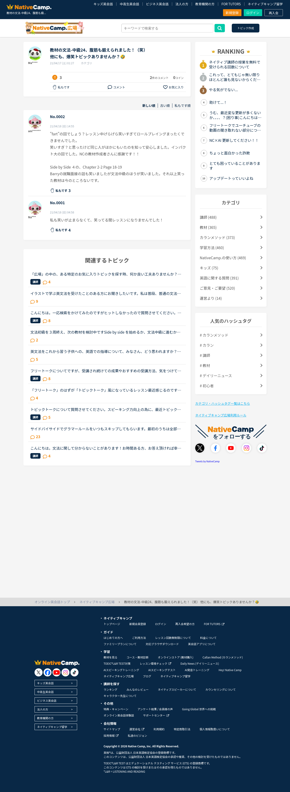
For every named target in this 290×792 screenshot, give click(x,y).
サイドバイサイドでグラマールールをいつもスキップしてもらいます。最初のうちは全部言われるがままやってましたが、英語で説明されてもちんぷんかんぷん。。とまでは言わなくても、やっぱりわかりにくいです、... (106, 428)
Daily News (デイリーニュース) (199, 663)
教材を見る (110, 657)
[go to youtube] (56, 672)
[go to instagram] (65, 672)
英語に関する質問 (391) (219, 278)
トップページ (112, 624)
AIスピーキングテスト (161, 670)
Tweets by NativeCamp (207, 461)
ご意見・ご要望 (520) (217, 288)
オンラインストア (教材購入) (175, 657)
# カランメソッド (214, 335)
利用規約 (159, 729)
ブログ (147, 676)
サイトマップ (112, 729)
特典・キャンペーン (116, 709)
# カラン (207, 345)
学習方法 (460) (212, 247)
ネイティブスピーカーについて (177, 689)
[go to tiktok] (74, 672)
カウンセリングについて (220, 689)
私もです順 (183, 105)
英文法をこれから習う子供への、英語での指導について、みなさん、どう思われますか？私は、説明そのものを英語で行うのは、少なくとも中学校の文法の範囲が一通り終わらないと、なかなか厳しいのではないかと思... (105, 351)
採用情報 (111, 735)
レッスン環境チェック (155, 663)
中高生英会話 (129, 4)
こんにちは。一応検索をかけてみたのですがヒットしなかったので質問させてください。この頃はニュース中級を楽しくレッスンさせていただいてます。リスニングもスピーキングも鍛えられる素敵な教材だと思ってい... (105, 312)
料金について (208, 638)
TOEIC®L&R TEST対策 (117, 663)
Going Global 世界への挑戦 (199, 709)
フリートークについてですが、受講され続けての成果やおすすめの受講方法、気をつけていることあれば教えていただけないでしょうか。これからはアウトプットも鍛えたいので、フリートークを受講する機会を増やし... (105, 370)
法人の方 (181, 4)
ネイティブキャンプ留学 (265, 4)
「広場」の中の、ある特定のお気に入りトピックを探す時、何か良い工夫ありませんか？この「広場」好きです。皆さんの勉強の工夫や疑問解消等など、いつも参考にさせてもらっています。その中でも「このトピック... (105, 274)
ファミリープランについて (120, 644)
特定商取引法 (182, 729)
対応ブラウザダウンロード (162, 644)
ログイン (252, 12)
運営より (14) (211, 298)
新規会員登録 (137, 624)
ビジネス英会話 (157, 4)
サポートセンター (156, 715)
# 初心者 (207, 385)
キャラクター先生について (120, 696)
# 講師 (205, 355)
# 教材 (205, 365)
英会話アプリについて (202, 644)
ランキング (110, 689)
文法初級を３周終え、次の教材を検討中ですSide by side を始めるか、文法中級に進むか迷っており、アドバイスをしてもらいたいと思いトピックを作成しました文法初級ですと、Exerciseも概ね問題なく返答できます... (106, 332)
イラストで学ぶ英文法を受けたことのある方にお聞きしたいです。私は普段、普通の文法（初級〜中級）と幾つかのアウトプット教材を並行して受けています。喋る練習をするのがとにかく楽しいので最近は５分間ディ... (105, 293)
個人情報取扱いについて (215, 729)
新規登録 (232, 12)
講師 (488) (208, 217)
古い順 (165, 105)
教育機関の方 (205, 4)
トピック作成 (245, 28)
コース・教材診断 (137, 657)
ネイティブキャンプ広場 (119, 676)
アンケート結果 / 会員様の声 (155, 709)
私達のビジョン (137, 735)
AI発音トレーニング (197, 670)
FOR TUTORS (231, 4)
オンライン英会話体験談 (119, 715)
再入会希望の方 (185, 624)
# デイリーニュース (216, 375)
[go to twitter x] (39, 672)
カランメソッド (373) (217, 237)
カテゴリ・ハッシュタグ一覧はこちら (222, 403)
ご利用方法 (139, 638)
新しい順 (148, 105)
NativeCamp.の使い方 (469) (223, 257)
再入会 (273, 13)
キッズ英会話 (103, 4)
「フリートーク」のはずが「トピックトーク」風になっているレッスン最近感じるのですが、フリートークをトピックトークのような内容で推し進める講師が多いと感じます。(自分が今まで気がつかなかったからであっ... (106, 390)
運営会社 (136, 729)
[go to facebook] (48, 672)
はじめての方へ (113, 638)
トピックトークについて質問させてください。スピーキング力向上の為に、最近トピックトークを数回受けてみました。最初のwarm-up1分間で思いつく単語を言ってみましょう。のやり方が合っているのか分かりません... (105, 409)
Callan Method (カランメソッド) (223, 657)
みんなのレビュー (138, 689)
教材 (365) (208, 227)
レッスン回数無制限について (173, 638)
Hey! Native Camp (230, 670)
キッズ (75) (209, 268)
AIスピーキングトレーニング (121, 670)
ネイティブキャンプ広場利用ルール (220, 415)
